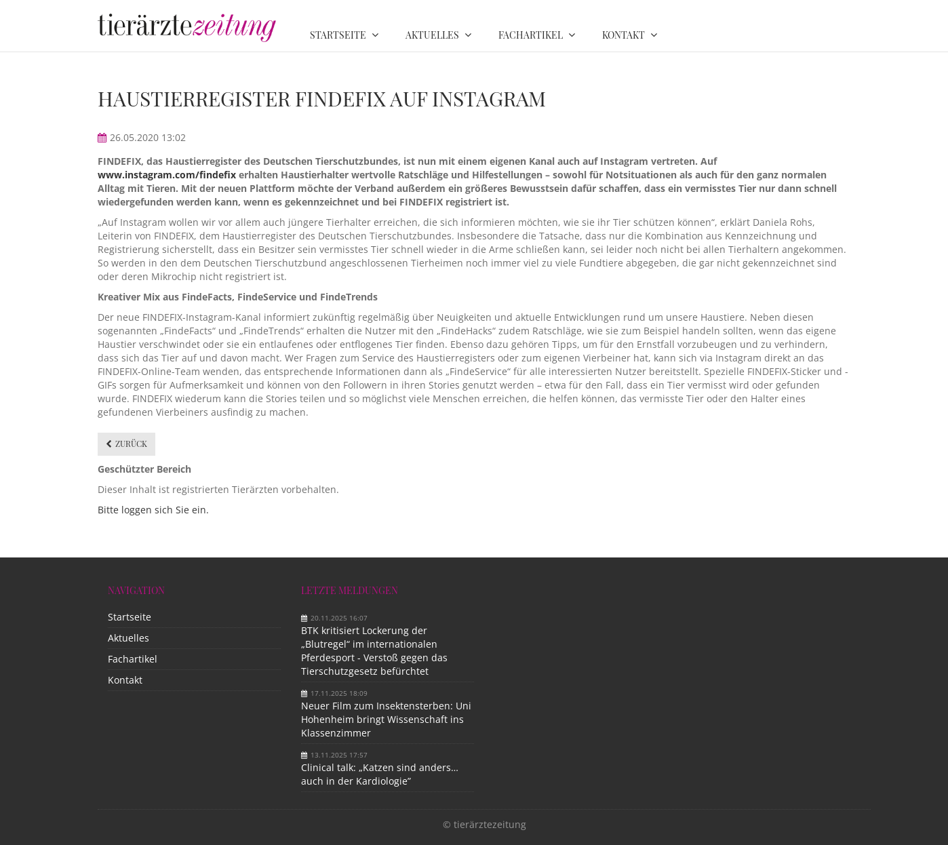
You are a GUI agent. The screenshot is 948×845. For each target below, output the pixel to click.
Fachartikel (132, 658)
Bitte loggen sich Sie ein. (153, 509)
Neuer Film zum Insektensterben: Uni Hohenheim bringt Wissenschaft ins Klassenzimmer (386, 719)
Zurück (131, 443)
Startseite (129, 616)
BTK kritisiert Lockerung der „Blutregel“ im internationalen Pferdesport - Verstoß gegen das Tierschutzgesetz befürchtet (374, 650)
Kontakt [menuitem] (623, 34)
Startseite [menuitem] (338, 34)
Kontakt (125, 679)
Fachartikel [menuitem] (530, 34)
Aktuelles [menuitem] (432, 34)
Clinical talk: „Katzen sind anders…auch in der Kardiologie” (379, 774)
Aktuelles (128, 637)
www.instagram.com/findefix (167, 174)
